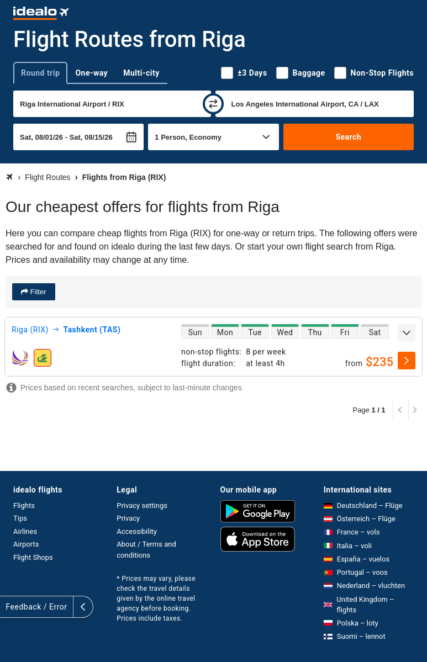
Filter (37, 292)
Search (348, 137)
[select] (406, 360)
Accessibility (137, 531)
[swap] (213, 103)
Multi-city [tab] (141, 72)
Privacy (128, 518)
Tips (20, 518)
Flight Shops (33, 557)
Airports (26, 544)
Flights (24, 505)
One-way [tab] (91, 72)
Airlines (25, 531)
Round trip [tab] (40, 72)
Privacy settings (142, 505)
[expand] (406, 333)
